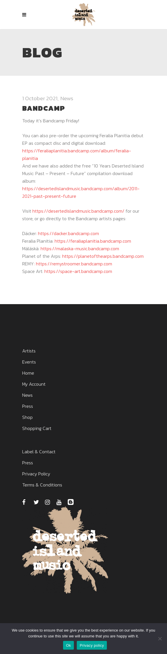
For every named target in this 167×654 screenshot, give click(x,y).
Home (28, 372)
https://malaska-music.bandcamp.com (80, 248)
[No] (160, 638)
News (66, 98)
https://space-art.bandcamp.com (78, 271)
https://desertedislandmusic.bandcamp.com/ (78, 210)
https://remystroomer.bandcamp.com (74, 263)
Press (27, 406)
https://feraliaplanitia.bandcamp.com (93, 240)
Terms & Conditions (42, 484)
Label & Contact (38, 451)
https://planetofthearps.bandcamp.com (103, 256)
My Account (34, 383)
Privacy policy (92, 645)
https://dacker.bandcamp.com (68, 233)
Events (29, 361)
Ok (68, 645)
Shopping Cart (36, 428)
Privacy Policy (36, 473)
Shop (27, 417)
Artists (29, 350)
